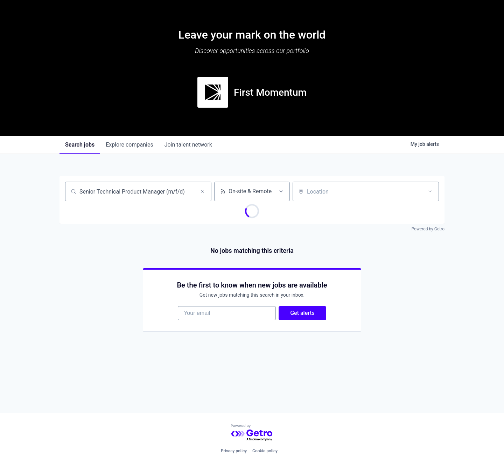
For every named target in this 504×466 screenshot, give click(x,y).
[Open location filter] (430, 191)
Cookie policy (265, 450)
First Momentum (270, 92)
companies (129, 144)
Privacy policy (234, 450)
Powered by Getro (428, 229)
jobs (79, 144)
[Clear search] (202, 191)
